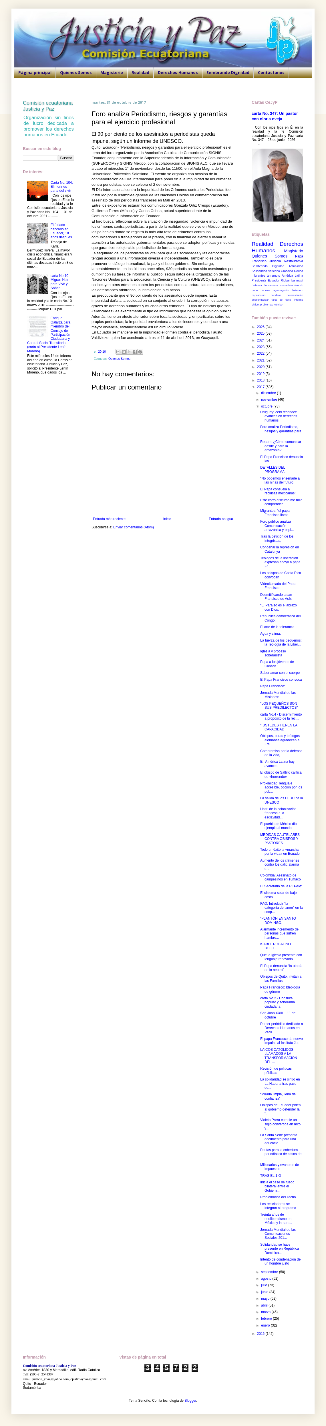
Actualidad (296, 266)
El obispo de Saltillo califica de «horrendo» (281, 774)
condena (276, 295)
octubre (267, 406)
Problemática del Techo (278, 1197)
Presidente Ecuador (265, 280)
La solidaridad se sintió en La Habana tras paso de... (280, 1083)
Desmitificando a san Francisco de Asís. (276, 597)
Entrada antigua (221, 519)
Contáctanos (271, 72)
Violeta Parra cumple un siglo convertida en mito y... (280, 1124)
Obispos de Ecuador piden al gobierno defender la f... (280, 1109)
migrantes (258, 275)
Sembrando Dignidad (227, 72)
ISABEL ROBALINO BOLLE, (275, 946)
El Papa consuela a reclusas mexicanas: (278, 491)
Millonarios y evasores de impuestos (279, 1167)
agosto (266, 1279)
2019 (261, 374)
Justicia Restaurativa (286, 261)
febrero (267, 1319)
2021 (261, 360)
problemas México (271, 304)
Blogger (190, 1401)
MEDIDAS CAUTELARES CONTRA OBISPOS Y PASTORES (280, 839)
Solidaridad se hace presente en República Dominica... (279, 1249)
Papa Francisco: (272, 686)
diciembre (269, 393)
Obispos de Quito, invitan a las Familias (280, 978)
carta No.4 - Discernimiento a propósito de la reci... (281, 716)
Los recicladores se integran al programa (278, 1206)
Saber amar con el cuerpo (280, 673)
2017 (261, 387)
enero (266, 1325)
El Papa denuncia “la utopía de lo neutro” (281, 968)
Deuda (298, 271)
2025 (261, 333)
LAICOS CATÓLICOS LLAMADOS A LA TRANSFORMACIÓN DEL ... (278, 1056)
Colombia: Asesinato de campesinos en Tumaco (280, 877)
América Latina (292, 275)
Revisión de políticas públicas (276, 1070)
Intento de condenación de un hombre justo (280, 1261)
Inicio (167, 519)
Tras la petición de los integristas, (276, 538)
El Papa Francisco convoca (281, 680)
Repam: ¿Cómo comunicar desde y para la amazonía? (280, 446)
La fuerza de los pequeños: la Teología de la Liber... (281, 642)
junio (265, 1292)
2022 (261, 353)
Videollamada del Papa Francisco (277, 586)
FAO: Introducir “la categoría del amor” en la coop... (281, 908)
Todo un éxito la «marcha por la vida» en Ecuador (280, 852)
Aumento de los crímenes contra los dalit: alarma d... (279, 864)
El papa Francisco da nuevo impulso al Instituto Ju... (281, 1041)
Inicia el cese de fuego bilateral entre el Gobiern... (277, 1186)
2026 (261, 327)
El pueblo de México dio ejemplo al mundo (278, 826)
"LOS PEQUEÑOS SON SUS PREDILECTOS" (279, 706)
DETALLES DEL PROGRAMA (272, 470)
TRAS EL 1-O (270, 1176)
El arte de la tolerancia (277, 627)
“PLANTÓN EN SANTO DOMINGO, (278, 920)
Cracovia (287, 271)
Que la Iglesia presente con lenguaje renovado (281, 957)
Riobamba (288, 280)
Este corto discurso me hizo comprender (281, 502)
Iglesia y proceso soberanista (273, 653)
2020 (261, 367)
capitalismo (258, 295)
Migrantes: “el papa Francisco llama (275, 513)
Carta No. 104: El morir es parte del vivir (62, 187)
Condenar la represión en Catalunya (279, 549)
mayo (266, 1299)
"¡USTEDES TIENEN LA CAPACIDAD (278, 727)
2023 (261, 347)
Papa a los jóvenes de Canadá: (277, 664)
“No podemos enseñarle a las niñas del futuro (280, 480)
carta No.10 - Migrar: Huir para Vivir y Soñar (60, 282)
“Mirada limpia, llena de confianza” (278, 1096)
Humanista (286, 285)
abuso (266, 290)
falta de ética (281, 299)
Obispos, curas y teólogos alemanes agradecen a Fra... (280, 740)
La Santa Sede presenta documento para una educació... (278, 1139)
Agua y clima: (270, 634)
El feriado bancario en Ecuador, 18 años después (61, 231)
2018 (261, 380)
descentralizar (260, 299)
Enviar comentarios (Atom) (133, 527)
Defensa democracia (265, 285)
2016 (261, 1334)
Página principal (34, 72)
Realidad (140, 72)
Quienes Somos (76, 72)
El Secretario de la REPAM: (281, 886)
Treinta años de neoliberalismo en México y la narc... (276, 1219)
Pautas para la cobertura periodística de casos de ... (280, 1154)
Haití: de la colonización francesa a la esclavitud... (278, 813)
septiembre (270, 1272)
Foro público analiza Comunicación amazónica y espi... (277, 526)
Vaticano (274, 271)
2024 (261, 340)
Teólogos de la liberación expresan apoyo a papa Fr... (280, 562)
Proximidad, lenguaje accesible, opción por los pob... (281, 787)
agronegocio (281, 290)
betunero (297, 290)
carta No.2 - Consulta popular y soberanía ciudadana (277, 1002)
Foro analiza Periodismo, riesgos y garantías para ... (280, 431)
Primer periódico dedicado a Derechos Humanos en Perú (281, 1028)
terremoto (273, 275)
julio (264, 1285)
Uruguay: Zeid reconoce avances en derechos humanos (278, 416)
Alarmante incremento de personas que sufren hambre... (279, 933)
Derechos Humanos (178, 72)
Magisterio (111, 72)
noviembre (269, 400)
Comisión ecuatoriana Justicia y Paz (48, 106)
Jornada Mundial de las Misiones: (278, 695)
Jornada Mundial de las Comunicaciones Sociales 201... (278, 1234)
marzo (266, 1312)
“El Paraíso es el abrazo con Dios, (278, 607)
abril (265, 1305)
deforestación (295, 295)
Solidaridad (259, 271)
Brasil (299, 280)
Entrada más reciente (109, 519)
